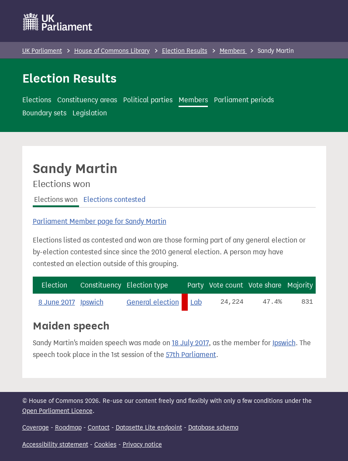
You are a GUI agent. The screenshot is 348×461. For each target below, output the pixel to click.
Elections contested (114, 199)
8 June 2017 (56, 302)
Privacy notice (142, 444)
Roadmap (68, 427)
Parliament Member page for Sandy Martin (99, 221)
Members (233, 51)
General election (153, 302)
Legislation (89, 113)
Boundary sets (44, 113)
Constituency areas (87, 100)
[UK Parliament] (57, 21)
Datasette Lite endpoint (149, 427)
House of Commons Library (112, 51)
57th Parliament (191, 354)
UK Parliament (42, 51)
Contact (99, 427)
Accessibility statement (55, 444)
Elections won (56, 199)
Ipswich (91, 302)
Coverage (35, 427)
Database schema (213, 427)
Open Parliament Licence (57, 411)
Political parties (147, 100)
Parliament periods (244, 100)
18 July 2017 (190, 343)
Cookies (105, 444)
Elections (36, 100)
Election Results (184, 51)
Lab (196, 302)
